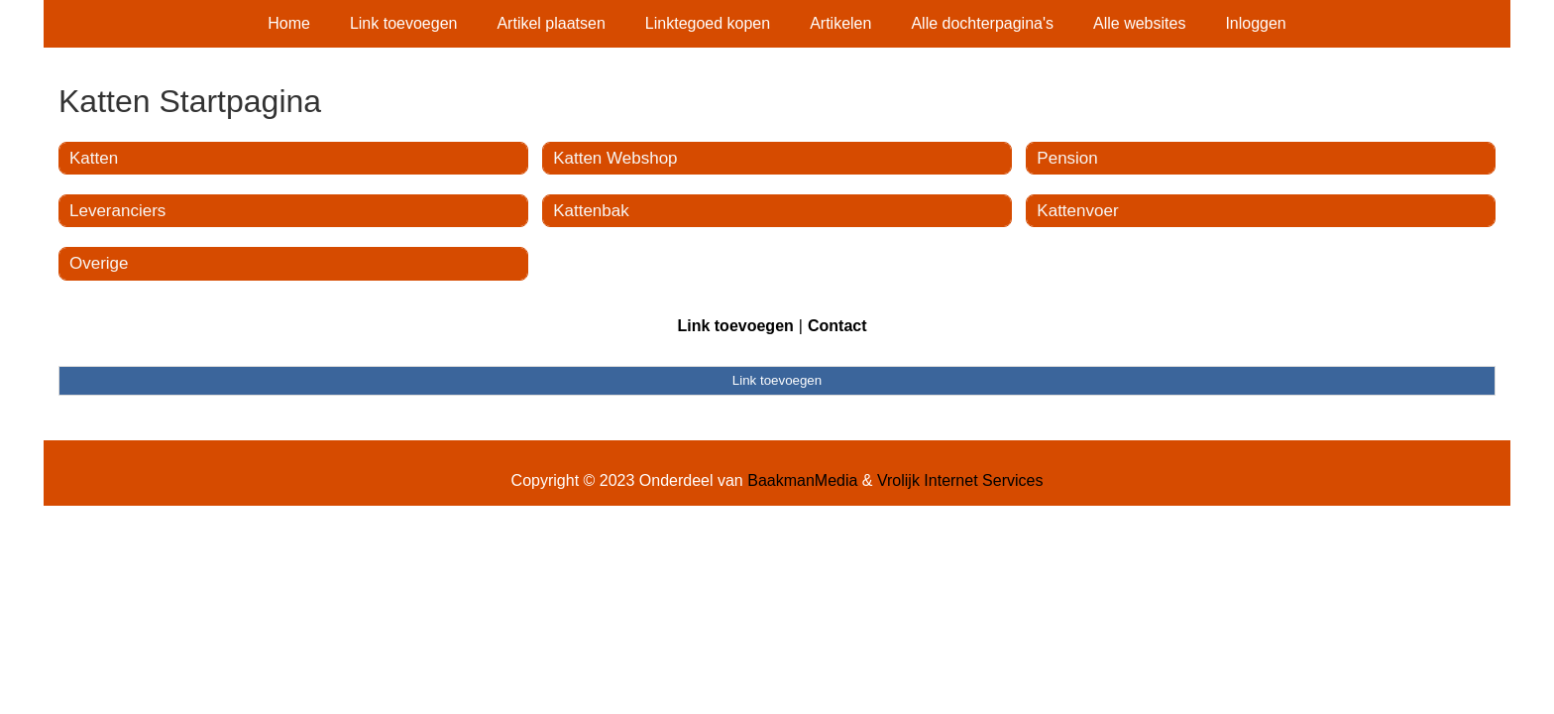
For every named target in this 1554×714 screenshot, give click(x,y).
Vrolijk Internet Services (960, 480)
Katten (93, 158)
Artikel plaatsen (551, 23)
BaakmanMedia (802, 480)
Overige (99, 263)
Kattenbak (591, 210)
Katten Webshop (615, 158)
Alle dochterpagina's (982, 23)
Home (289, 23)
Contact (837, 325)
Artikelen (840, 23)
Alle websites (1139, 23)
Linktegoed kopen (707, 23)
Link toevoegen (404, 23)
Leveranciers (117, 210)
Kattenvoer (1077, 210)
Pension (1067, 158)
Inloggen (1255, 23)
